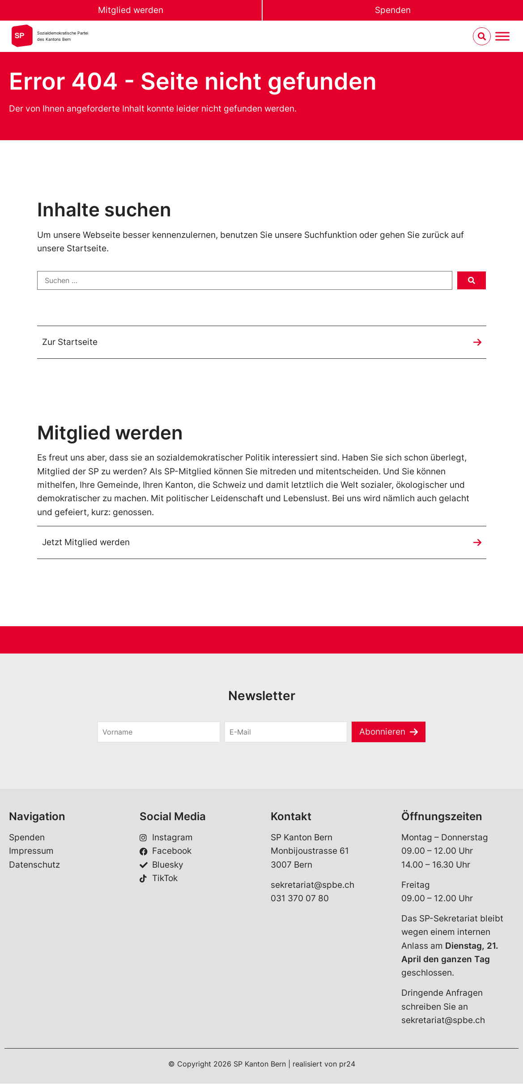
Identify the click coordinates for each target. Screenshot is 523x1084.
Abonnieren (382, 732)
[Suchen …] (244, 280)
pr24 (347, 1063)
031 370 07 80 (300, 899)
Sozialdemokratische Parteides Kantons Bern (62, 36)
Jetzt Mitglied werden (86, 542)
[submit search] (471, 280)
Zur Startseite (70, 342)
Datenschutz (34, 865)
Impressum (31, 851)
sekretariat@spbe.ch (312, 885)
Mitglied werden (130, 10)
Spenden (393, 10)
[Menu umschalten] (502, 36)
